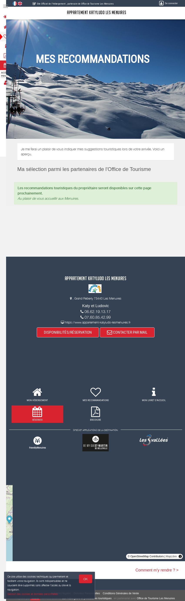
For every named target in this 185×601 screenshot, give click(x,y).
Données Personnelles (89, 593)
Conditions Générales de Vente (123, 593)
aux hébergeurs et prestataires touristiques (89, 598)
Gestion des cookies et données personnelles (33, 593)
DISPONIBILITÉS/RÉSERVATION (70, 332)
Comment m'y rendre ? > (156, 570)
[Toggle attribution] (180, 556)
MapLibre (171, 556)
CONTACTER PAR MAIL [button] (130, 332)
